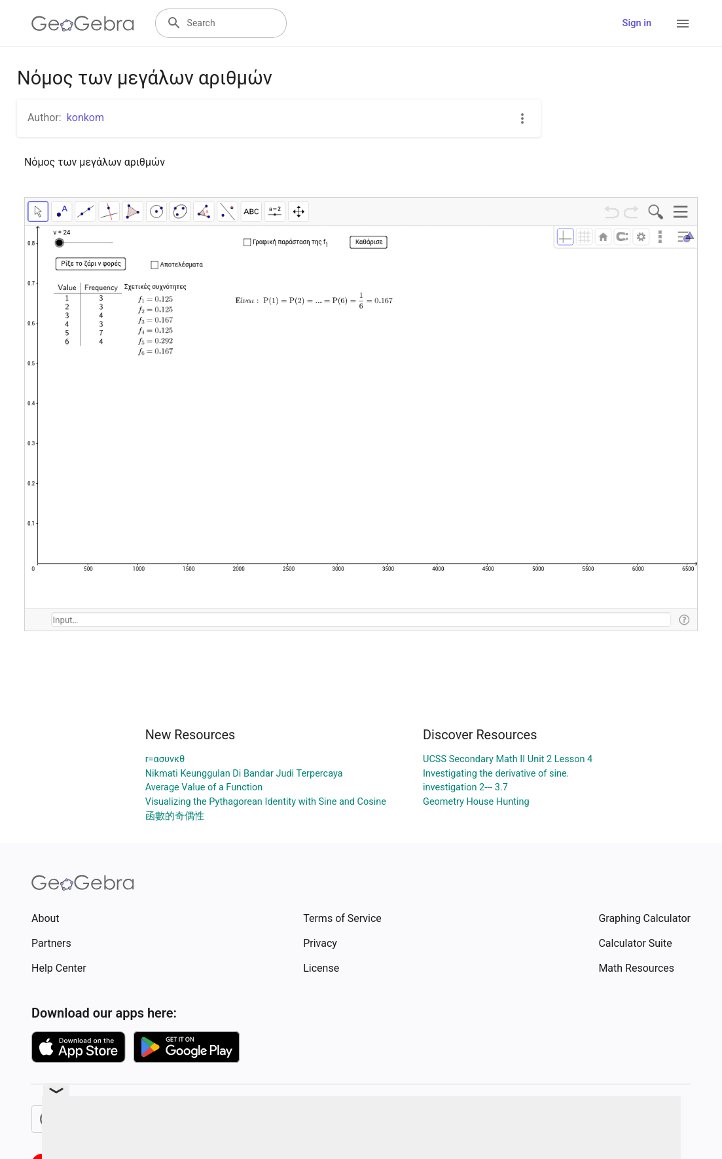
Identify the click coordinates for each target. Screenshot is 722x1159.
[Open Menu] (683, 23)
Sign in (637, 23)
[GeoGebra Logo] (82, 23)
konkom (85, 117)
